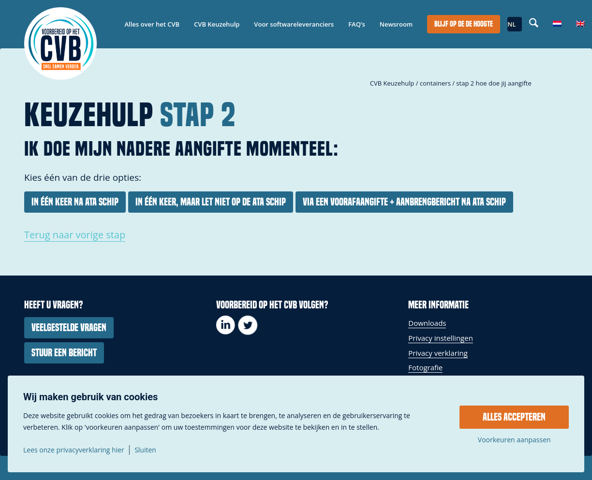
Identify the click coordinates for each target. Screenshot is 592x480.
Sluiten (145, 450)
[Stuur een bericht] (64, 353)
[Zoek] (534, 24)
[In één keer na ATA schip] (75, 202)
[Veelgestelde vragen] (69, 327)
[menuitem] (152, 24)
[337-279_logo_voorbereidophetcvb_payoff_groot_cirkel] (60, 43)
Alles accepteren (514, 417)
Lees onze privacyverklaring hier (73, 450)
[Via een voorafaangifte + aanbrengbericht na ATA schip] (404, 202)
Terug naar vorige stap (74, 234)
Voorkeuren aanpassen (514, 439)
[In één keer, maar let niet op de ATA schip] (210, 202)
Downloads (427, 323)
